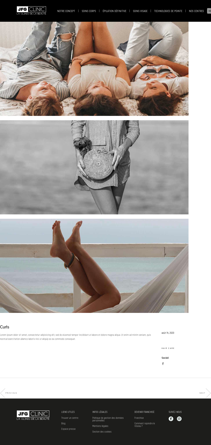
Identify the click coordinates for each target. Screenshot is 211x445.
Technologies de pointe (168, 11)
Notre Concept (66, 11)
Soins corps (89, 11)
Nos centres (196, 11)
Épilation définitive (114, 11)
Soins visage (140, 11)
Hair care (168, 348)
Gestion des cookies (102, 431)
